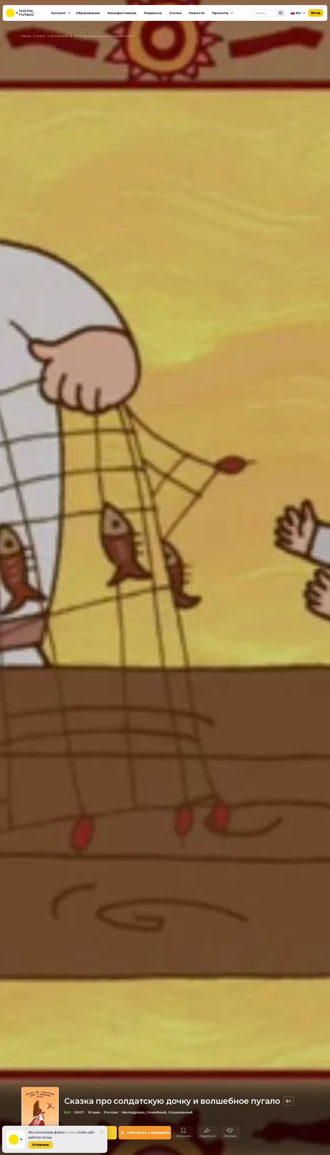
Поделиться (207, 1136)
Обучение (230, 1136)
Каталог (58, 13)
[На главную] (23, 13)
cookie (71, 1132)
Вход (315, 13)
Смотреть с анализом (148, 1133)
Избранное (183, 1136)
